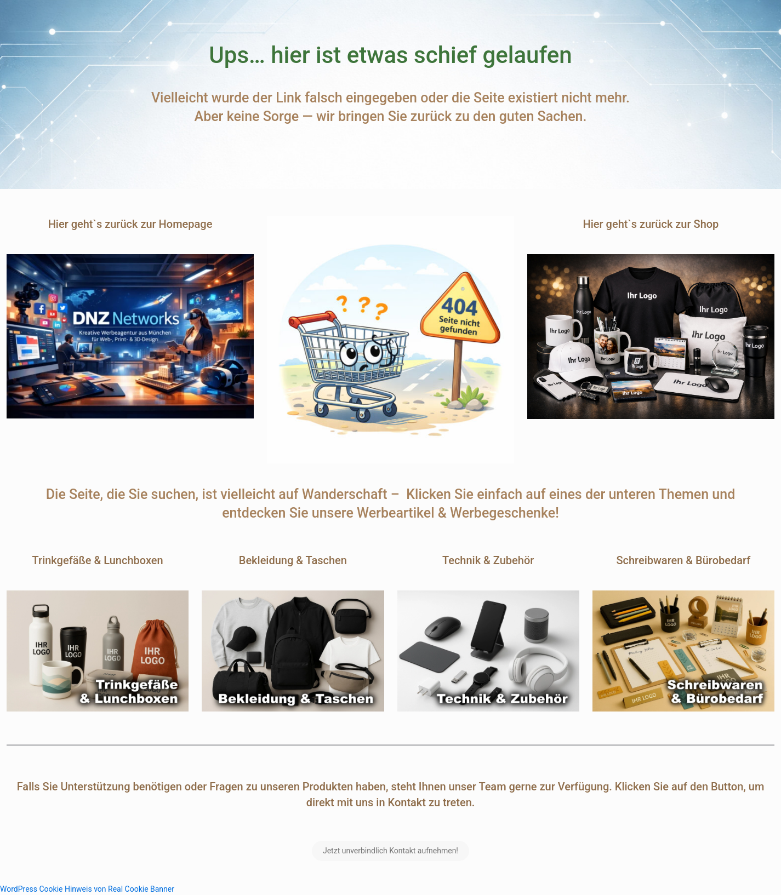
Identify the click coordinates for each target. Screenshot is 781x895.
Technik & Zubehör (488, 560)
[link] (130, 336)
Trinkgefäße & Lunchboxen (97, 560)
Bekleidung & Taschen (293, 560)
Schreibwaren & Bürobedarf (683, 560)
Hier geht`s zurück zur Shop (651, 224)
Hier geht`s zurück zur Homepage (130, 224)
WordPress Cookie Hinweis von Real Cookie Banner (87, 889)
